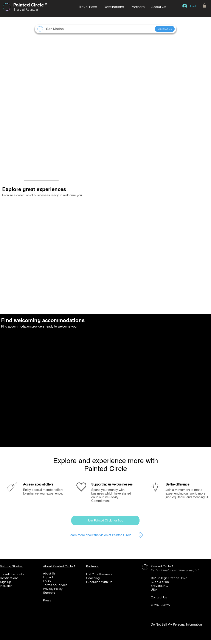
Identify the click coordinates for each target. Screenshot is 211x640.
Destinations (9, 578)
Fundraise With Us (99, 582)
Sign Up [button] (5, 582)
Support (49, 593)
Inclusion (6, 586)
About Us (49, 573)
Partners (92, 566)
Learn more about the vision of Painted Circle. (100, 535)
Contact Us (159, 597)
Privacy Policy (53, 589)
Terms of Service (55, 585)
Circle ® (39, 5)
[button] (204, 5)
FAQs (47, 581)
